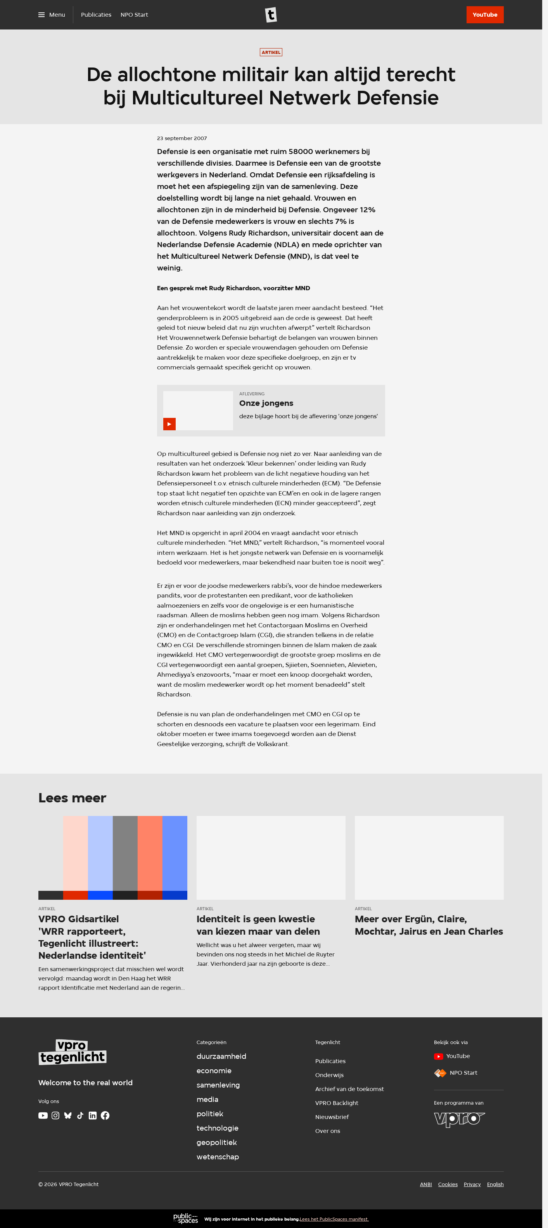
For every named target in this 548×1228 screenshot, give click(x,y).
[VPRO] (459, 1120)
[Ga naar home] (271, 15)
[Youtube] (43, 1115)
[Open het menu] (52, 14)
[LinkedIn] (92, 1115)
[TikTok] (80, 1115)
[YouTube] (485, 14)
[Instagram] (55, 1115)
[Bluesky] (68, 1115)
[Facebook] (105, 1115)
